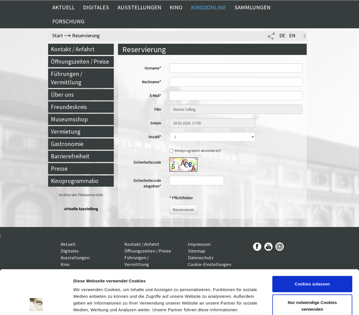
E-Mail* (155, 95)
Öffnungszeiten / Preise (80, 61)
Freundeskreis (69, 107)
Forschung (68, 21)
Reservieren (183, 209)
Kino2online (208, 7)
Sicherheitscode (147, 162)
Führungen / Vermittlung (66, 78)
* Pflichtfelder (181, 197)
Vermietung (66, 131)
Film (157, 109)
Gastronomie (67, 144)
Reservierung (86, 35)
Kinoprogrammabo (74, 181)
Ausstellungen (139, 7)
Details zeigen (87, 304)
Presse (59, 168)
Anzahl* (154, 136)
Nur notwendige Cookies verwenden (312, 264)
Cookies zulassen (312, 242)
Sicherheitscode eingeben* (147, 183)
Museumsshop (69, 119)
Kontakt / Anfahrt (73, 49)
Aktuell (63, 7)
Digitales (96, 7)
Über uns (62, 94)
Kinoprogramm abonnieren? (195, 150)
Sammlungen (252, 7)
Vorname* (153, 68)
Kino (176, 7)
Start (57, 35)
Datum (155, 123)
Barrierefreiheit (70, 156)
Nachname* (151, 81)
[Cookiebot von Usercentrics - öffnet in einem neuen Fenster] (36, 304)
